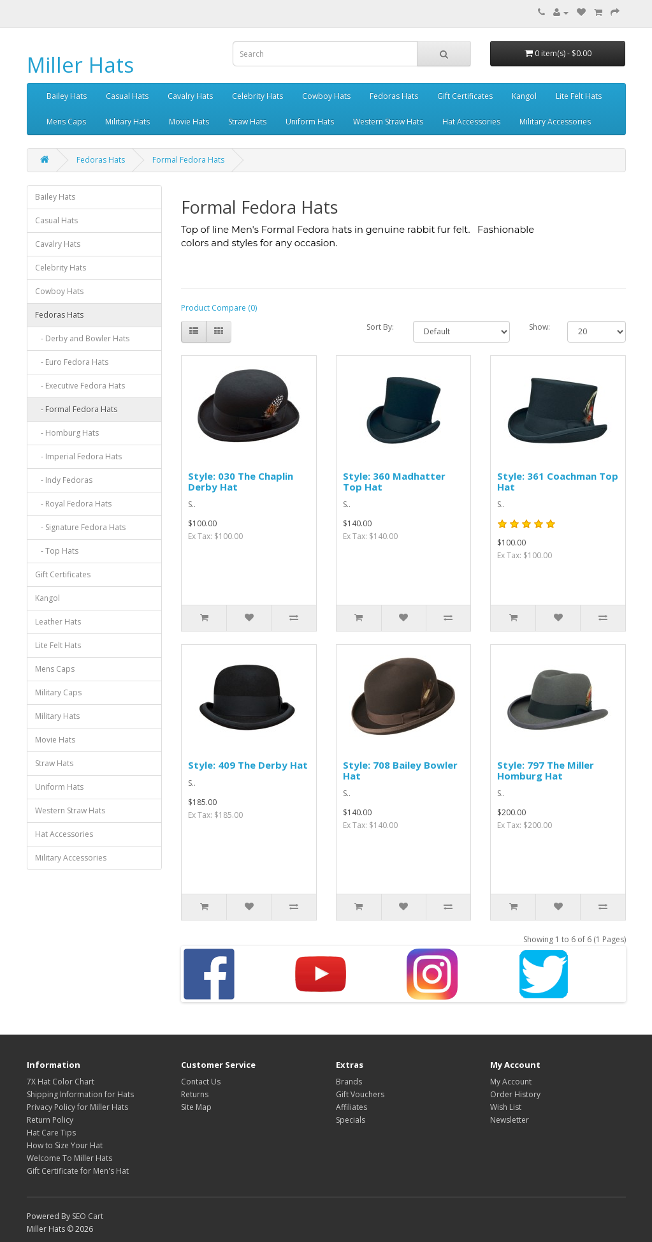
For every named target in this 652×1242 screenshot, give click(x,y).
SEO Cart (87, 1216)
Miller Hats (80, 64)
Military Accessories (555, 121)
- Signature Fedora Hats (80, 527)
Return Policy (50, 1119)
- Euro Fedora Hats (71, 362)
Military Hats (127, 121)
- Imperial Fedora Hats (78, 456)
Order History (515, 1094)
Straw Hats (247, 121)
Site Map (196, 1107)
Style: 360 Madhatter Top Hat (394, 481)
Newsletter (509, 1119)
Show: (539, 327)
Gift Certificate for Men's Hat (78, 1170)
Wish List (505, 1107)
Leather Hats (58, 621)
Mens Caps (66, 121)
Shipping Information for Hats (80, 1094)
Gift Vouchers (360, 1094)
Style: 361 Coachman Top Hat (557, 481)
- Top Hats (56, 550)
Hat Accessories (471, 121)
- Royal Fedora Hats (73, 503)
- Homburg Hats (67, 432)
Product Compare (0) (219, 307)
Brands (349, 1081)
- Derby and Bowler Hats (82, 338)
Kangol (524, 96)
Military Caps (58, 692)
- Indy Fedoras (63, 480)
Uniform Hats (310, 121)
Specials (350, 1119)
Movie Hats (189, 121)
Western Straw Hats (388, 121)
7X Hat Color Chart (60, 1081)
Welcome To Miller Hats (69, 1158)
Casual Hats (127, 96)
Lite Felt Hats (579, 96)
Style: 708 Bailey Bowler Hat (400, 770)
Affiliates (351, 1107)
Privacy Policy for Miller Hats (77, 1107)
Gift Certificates (465, 96)
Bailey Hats (67, 96)
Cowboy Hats (326, 96)
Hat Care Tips (51, 1132)
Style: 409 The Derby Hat (248, 764)
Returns (194, 1094)
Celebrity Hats (257, 96)
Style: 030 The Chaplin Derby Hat (240, 481)
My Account (511, 1081)
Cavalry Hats (190, 96)
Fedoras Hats (394, 96)
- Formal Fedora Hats (76, 409)
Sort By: (380, 327)
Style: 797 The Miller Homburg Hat (545, 770)
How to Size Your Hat (65, 1145)
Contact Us (201, 1081)
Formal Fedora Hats (188, 159)
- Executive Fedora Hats (80, 385)
